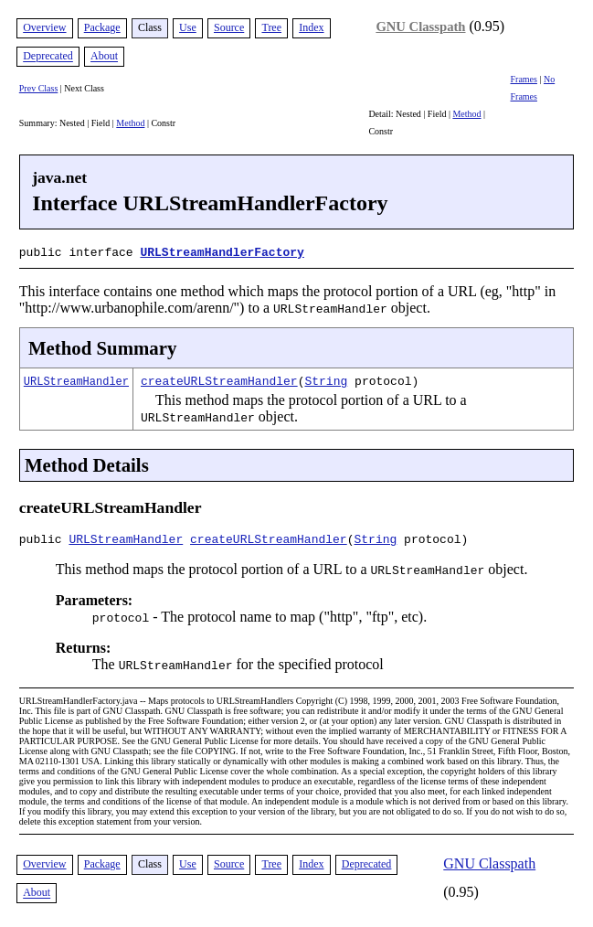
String (325, 378)
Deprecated (48, 56)
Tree (271, 27)
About (104, 56)
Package (102, 27)
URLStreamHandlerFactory (221, 251)
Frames (523, 79)
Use (187, 27)
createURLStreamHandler (219, 378)
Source (229, 27)
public (44, 539)
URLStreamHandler (76, 379)
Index (311, 27)
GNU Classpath (420, 26)
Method (130, 123)
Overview (44, 27)
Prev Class (38, 88)
